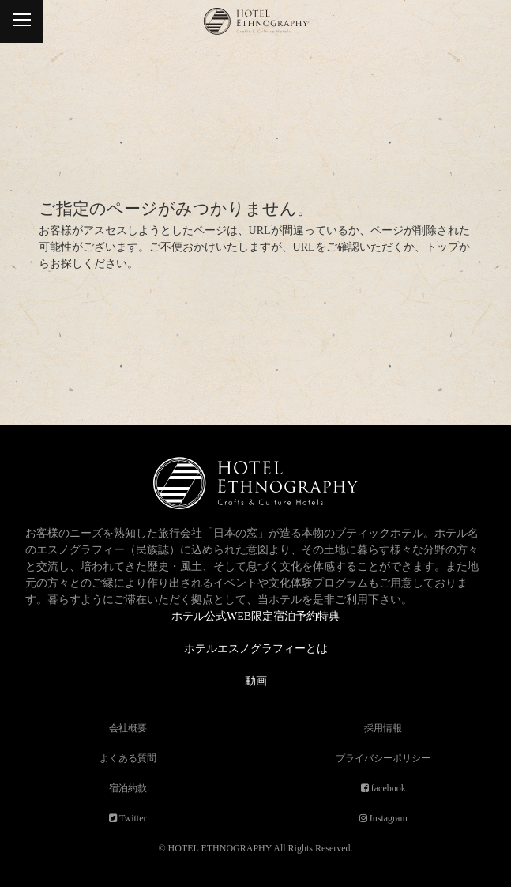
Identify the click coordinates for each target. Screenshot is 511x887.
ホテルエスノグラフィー (255, 29)
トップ (442, 247)
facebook (387, 788)
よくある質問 (128, 758)
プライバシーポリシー (383, 758)
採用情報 (383, 728)
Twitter (131, 818)
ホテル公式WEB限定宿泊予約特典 (255, 616)
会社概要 (128, 728)
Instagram (387, 818)
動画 (256, 681)
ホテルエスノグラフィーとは (256, 649)
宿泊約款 (128, 788)
